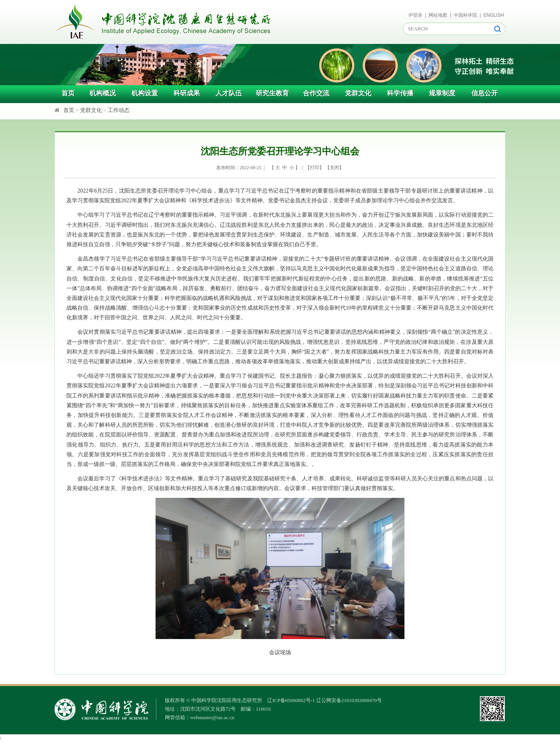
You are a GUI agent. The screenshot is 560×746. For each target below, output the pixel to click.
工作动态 (119, 110)
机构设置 (144, 93)
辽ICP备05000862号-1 (291, 700)
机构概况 (102, 93)
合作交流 (316, 93)
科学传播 (400, 93)
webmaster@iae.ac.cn (212, 717)
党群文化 (358, 93)
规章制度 (442, 93)
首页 (68, 93)
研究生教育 (272, 93)
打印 (314, 167)
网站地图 (438, 15)
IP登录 (415, 15)
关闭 (334, 167)
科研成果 (186, 93)
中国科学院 (465, 15)
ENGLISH (493, 15)
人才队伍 (228, 93)
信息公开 (484, 93)
